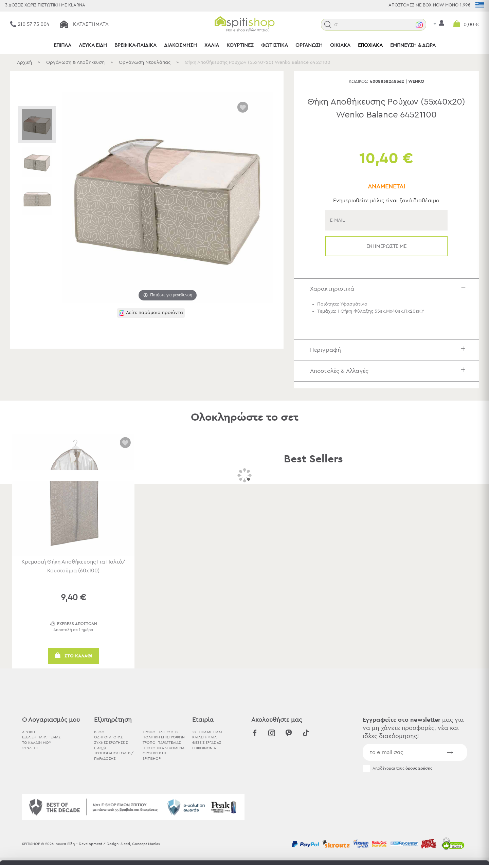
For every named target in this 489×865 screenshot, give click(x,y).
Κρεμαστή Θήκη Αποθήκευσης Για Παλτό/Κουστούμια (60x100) (73, 566)
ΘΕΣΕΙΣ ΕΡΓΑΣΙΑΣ (206, 742)
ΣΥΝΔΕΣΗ (30, 748)
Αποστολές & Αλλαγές (389, 371)
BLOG (99, 732)
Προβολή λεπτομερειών (375, 851)
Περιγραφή (389, 350)
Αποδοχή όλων (432, 790)
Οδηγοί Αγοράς (108, 737)
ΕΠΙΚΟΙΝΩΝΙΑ (204, 748)
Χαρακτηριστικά (389, 289)
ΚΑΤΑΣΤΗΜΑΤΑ (204, 737)
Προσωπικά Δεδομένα (163, 748)
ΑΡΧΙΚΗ (28, 732)
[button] (327, 24)
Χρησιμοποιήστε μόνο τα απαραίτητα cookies (432, 816)
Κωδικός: (358, 81)
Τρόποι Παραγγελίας (162, 742)
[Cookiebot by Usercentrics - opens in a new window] (44, 852)
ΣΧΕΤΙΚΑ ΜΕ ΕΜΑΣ (207, 732)
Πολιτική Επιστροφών (164, 737)
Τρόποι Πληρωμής (160, 732)
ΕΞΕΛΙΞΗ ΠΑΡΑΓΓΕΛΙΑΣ (41, 737)
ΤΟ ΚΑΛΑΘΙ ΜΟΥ (36, 742)
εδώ (298, 808)
